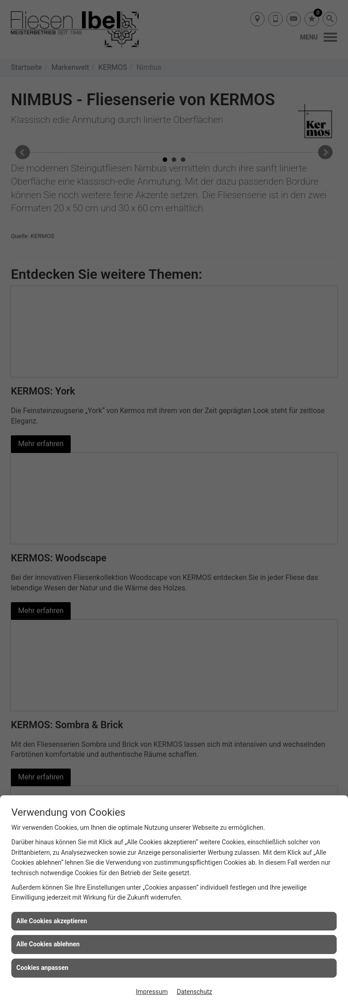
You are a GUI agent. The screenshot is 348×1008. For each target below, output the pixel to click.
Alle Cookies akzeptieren (51, 921)
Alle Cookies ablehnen (48, 944)
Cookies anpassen (42, 967)
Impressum (152, 991)
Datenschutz (194, 991)
